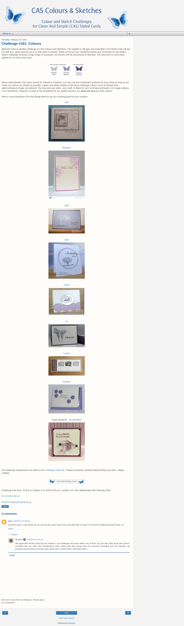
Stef (67, 102)
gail (10, 521)
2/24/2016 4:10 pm (35, 539)
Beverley (66, 148)
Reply (10, 529)
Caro (66, 205)
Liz (66, 321)
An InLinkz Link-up (11, 496)
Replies (14, 534)
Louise (66, 353)
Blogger (72, 623)
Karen (67, 285)
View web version (66, 618)
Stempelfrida (75, 420)
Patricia (66, 382)
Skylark (18, 539)
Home (66, 613)
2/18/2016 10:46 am (21, 521)
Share (5, 506)
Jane (66, 240)
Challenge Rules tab (55, 470)
